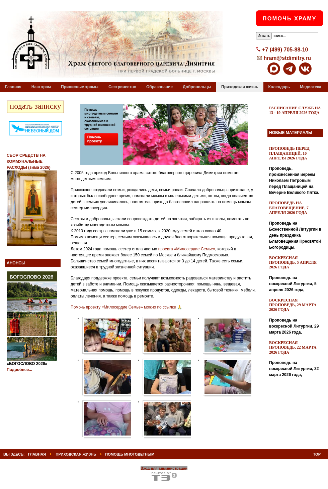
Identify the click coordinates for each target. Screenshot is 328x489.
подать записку (35, 106)
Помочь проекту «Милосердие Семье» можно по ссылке (123, 307)
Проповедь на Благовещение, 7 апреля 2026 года (289, 208)
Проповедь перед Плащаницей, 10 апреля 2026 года (289, 153)
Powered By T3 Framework (164, 476)
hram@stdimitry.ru (287, 58)
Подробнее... (19, 369)
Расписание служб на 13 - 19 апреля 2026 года (295, 110)
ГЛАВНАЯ (37, 454)
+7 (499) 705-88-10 (285, 49)
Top (317, 454)
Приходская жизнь (76, 454)
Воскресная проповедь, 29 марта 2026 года (292, 305)
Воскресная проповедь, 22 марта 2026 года (292, 347)
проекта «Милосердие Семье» (186, 249)
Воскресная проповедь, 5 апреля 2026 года (293, 262)
